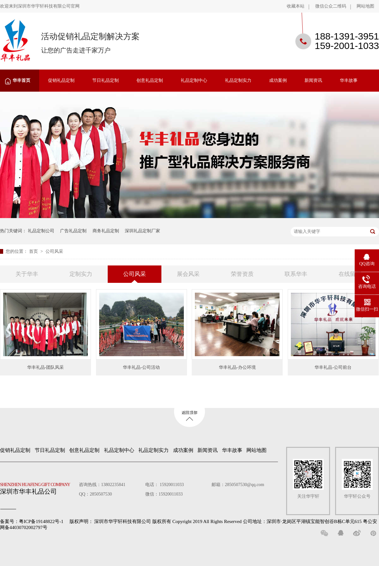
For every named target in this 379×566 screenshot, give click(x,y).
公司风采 (54, 251)
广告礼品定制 (73, 230)
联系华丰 (296, 274)
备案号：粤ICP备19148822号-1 (31, 521)
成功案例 (278, 80)
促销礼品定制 (61, 80)
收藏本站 (295, 6)
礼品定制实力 (238, 80)
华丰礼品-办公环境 (237, 367)
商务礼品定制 (106, 230)
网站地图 (365, 6)
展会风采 (188, 274)
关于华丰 (26, 274)
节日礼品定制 (105, 80)
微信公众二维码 (330, 6)
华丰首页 (21, 80)
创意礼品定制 (149, 80)
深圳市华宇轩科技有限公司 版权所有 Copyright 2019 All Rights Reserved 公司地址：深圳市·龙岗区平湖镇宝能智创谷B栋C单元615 (228, 521)
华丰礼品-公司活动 (141, 367)
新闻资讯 (313, 80)
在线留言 (350, 274)
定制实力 (80, 274)
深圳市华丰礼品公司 (37, 487)
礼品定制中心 (194, 80)
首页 (34, 251)
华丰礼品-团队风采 (45, 367)
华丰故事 (349, 80)
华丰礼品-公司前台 (333, 367)
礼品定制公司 (41, 230)
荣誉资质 (242, 274)
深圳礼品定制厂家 (142, 230)
